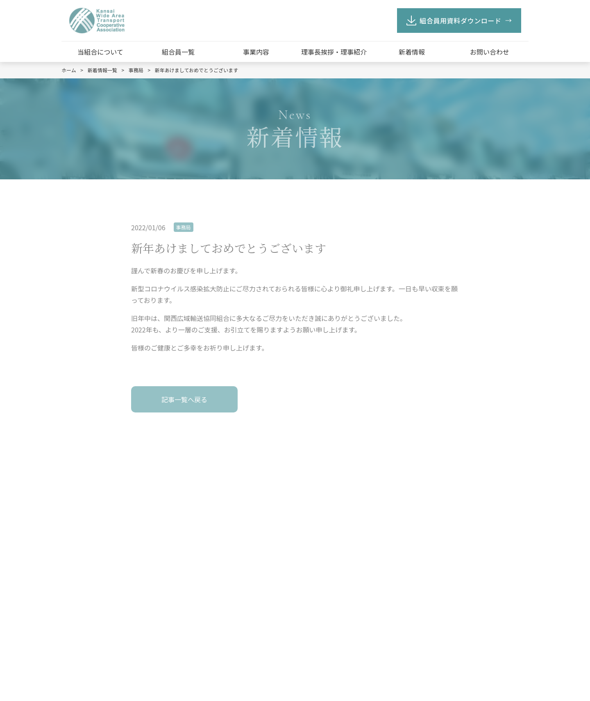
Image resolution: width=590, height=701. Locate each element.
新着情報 (412, 52)
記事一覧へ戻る (184, 399)
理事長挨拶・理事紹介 (334, 52)
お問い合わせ (489, 52)
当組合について (100, 52)
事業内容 (256, 52)
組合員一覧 (178, 52)
